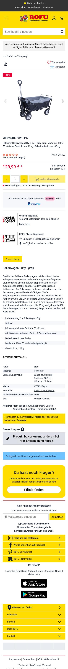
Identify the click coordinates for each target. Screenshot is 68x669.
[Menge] (15, 179)
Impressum (15, 659)
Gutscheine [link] (34, 7)
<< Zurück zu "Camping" (15, 56)
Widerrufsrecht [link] (51, 659)
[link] (54, 18)
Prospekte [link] (20, 7)
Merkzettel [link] (57, 67)
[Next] (62, 101)
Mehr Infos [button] (24, 224)
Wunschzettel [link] (56, 62)
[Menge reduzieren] (6, 179)
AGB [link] (39, 659)
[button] (22, 429)
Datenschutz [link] (29, 659)
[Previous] (5, 101)
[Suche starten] (62, 31)
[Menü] (10, 18)
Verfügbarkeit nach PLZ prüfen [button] (36, 243)
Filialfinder (48, 7)
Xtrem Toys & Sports (44, 390)
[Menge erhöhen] (24, 179)
